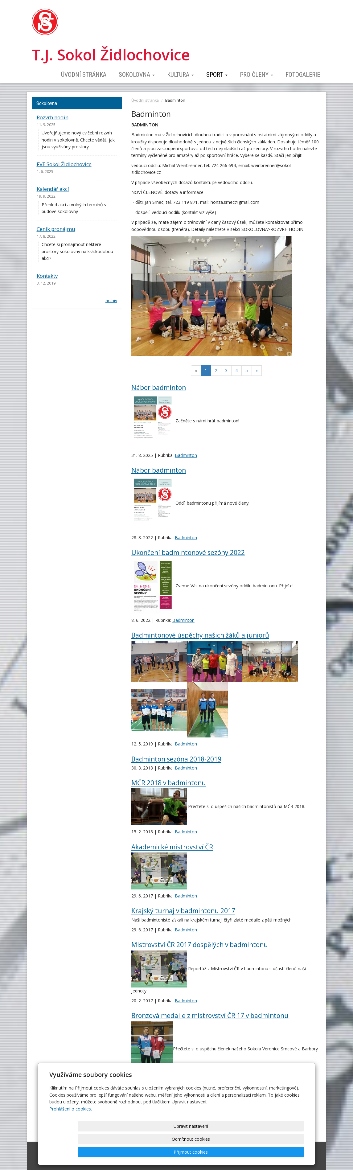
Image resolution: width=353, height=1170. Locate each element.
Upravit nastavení (178, 1152)
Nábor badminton (158, 387)
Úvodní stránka (83, 74)
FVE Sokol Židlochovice (64, 164)
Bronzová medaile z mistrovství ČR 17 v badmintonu (210, 1015)
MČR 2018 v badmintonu (168, 782)
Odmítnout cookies (229, 1152)
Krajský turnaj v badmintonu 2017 (183, 910)
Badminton (186, 455)
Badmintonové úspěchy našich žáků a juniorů (200, 635)
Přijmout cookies (280, 1152)
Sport (217, 74)
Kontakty (47, 275)
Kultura (180, 74)
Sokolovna (137, 74)
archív (111, 300)
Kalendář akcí (53, 188)
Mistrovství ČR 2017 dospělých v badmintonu (199, 944)
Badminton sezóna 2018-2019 (176, 759)
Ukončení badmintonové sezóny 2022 (188, 552)
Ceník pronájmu (56, 228)
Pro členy (256, 74)
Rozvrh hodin (52, 117)
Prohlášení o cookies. (70, 1135)
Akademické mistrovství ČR (172, 847)
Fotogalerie (302, 74)
